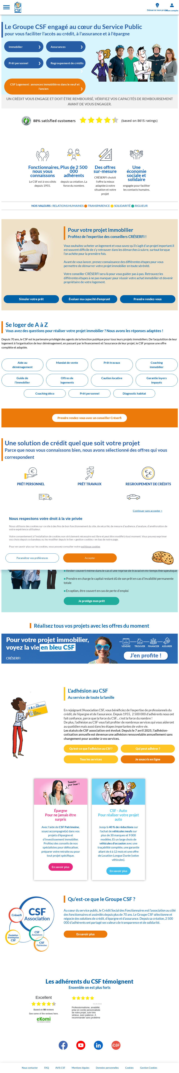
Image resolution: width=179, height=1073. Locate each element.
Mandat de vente (67, 362)
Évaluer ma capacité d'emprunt (89, 299)
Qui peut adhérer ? (148, 748)
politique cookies (90, 546)
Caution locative (111, 378)
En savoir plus (85, 934)
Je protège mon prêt (91, 601)
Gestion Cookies (148, 1067)
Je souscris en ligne (147, 759)
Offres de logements (67, 380)
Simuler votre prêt (31, 299)
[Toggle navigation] (6, 7)
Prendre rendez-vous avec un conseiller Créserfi (89, 418)
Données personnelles (107, 1067)
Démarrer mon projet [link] (157, 7)
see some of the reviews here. (43, 1013)
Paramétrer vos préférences (32, 557)
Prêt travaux (112, 362)
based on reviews (44, 1009)
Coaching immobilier (157, 365)
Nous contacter (30, 1067)
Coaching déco (44, 393)
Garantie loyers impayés (157, 380)
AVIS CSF (60, 1067)
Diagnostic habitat (134, 393)
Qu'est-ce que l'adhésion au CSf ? (90, 748)
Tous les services (91, 759)
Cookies (129, 1067)
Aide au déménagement (22, 365)
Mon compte (172, 7)
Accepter (90, 557)
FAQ (46, 1067)
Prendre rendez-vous (148, 299)
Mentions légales (80, 1067)
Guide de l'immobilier (22, 380)
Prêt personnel (89, 393)
